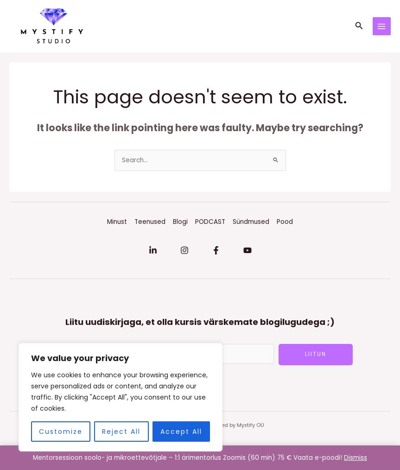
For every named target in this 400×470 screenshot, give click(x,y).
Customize (61, 431)
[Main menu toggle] (382, 28)
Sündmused (251, 224)
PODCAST (210, 224)
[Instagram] (184, 253)
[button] (359, 27)
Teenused (149, 224)
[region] (120, 397)
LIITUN (315, 357)
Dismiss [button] (355, 457)
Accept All (181, 431)
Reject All (121, 431)
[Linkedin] (153, 253)
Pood (285, 224)
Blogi (180, 224)
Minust (117, 224)
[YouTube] (247, 253)
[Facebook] (216, 253)
